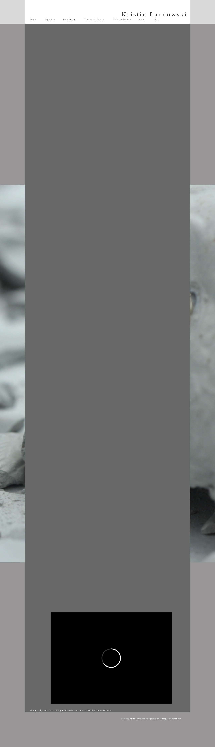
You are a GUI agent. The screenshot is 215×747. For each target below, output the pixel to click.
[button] (111, 65)
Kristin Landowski (154, 14)
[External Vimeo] (111, 658)
